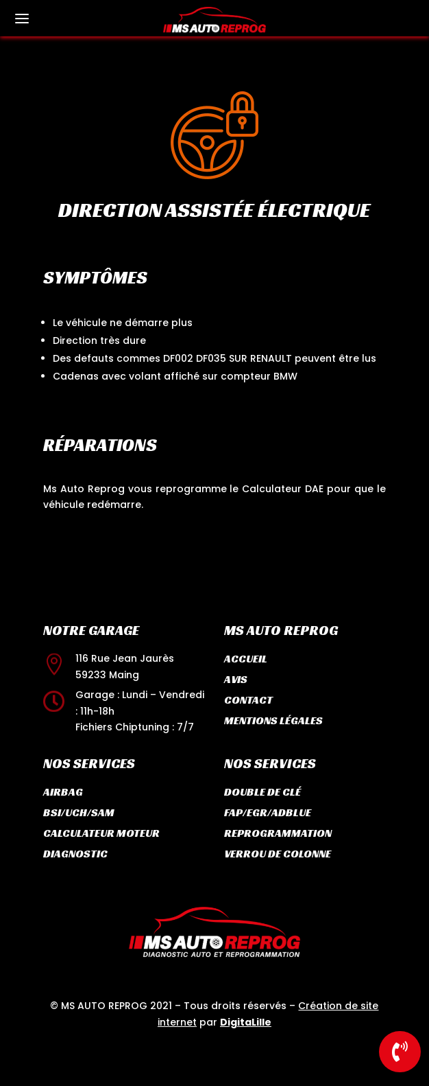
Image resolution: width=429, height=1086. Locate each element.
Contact (248, 700)
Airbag (63, 792)
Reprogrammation (278, 833)
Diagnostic (75, 853)
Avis (235, 679)
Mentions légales (273, 720)
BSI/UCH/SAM (78, 812)
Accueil (245, 658)
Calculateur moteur (101, 833)
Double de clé (262, 792)
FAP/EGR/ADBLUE (267, 812)
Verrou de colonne (277, 853)
